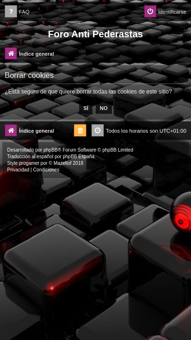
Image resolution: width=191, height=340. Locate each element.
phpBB (51, 150)
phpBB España (78, 156)
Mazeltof (63, 163)
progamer (29, 163)
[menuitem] (17, 12)
